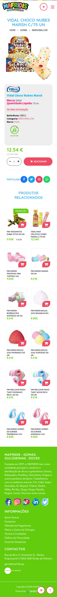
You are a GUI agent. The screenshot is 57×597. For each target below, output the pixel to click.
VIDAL (17, 121)
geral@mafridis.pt (14, 563)
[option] (28, 57)
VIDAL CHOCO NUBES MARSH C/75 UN (28, 22)
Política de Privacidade (17, 537)
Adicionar (40, 161)
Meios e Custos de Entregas (20, 529)
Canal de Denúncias (15, 541)
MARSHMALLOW (40, 30)
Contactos (10, 521)
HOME (13, 30)
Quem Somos (12, 517)
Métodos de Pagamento (18, 525)
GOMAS (23, 30)
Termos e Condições (15, 533)
